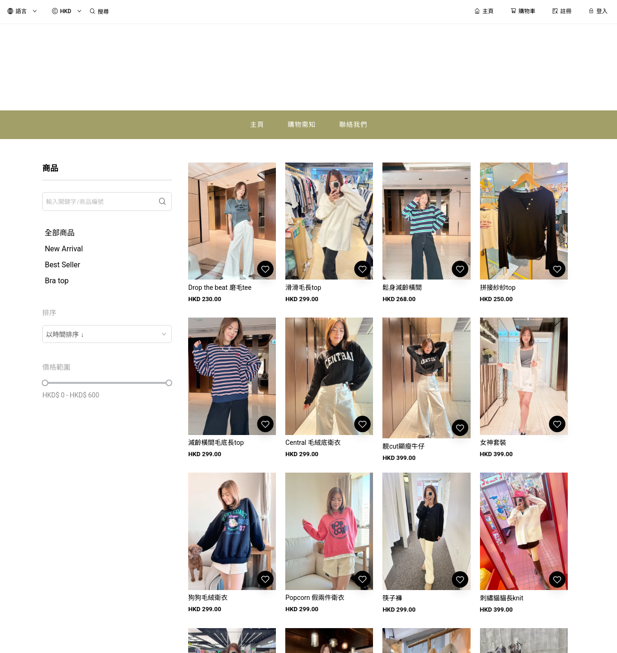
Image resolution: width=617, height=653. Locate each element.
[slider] (45, 383)
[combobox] (107, 334)
